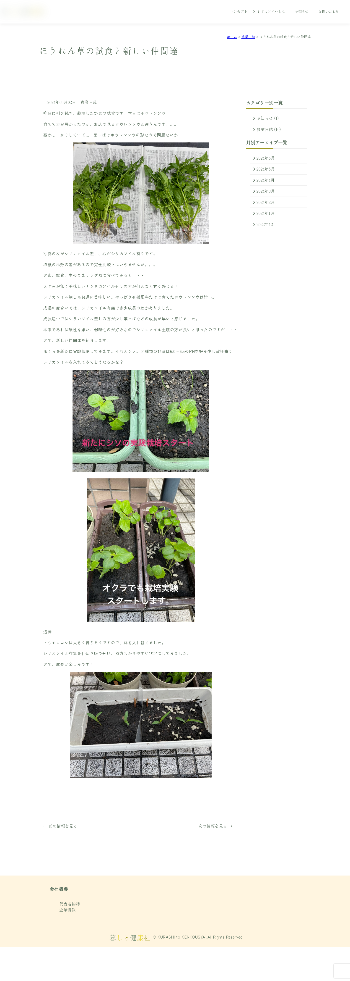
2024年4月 (266, 180)
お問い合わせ (329, 11)
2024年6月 (266, 158)
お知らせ (302, 11)
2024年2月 (266, 202)
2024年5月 (266, 169)
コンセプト (238, 11)
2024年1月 (266, 213)
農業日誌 (89, 102)
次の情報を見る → (215, 826)
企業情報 (67, 910)
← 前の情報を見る (60, 826)
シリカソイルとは (271, 11)
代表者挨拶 (69, 904)
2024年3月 (266, 191)
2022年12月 (267, 224)
